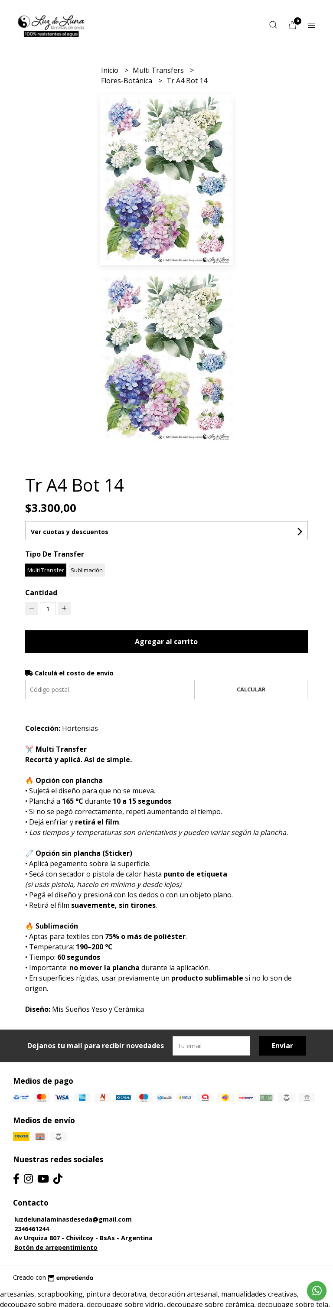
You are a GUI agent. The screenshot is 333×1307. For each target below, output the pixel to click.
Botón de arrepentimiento (56, 1247)
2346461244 (31, 1229)
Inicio (110, 70)
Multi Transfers (159, 70)
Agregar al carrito (166, 641)
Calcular (251, 689)
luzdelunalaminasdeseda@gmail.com (73, 1219)
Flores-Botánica (127, 80)
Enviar (282, 1045)
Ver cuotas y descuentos (69, 532)
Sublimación (87, 570)
